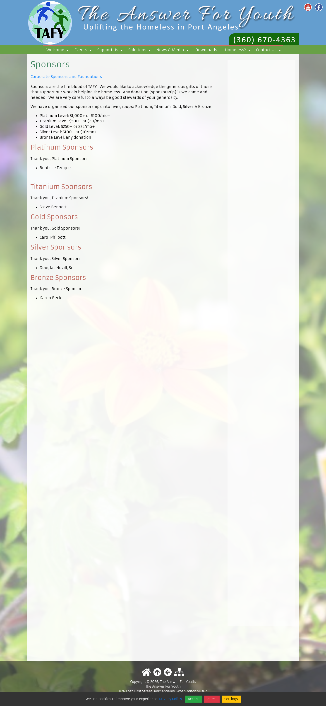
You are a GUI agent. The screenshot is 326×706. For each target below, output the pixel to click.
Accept (193, 699)
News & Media (173, 51)
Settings (231, 699)
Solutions (140, 51)
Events (83, 51)
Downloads (206, 50)
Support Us (110, 51)
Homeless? (238, 51)
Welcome (58, 51)
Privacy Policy (170, 699)
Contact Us (269, 51)
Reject (211, 699)
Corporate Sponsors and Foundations (66, 76)
